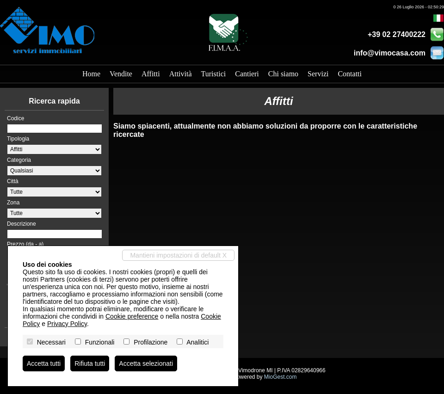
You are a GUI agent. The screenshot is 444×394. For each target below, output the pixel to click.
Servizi (318, 74)
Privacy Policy (67, 323)
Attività (180, 74)
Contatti (350, 74)
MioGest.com (280, 377)
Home (91, 74)
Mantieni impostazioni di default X (178, 255)
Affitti (151, 74)
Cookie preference (131, 316)
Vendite (121, 74)
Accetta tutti (44, 363)
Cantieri (247, 74)
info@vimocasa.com (390, 53)
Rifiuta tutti (89, 363)
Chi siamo (283, 74)
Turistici (213, 74)
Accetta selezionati (146, 363)
